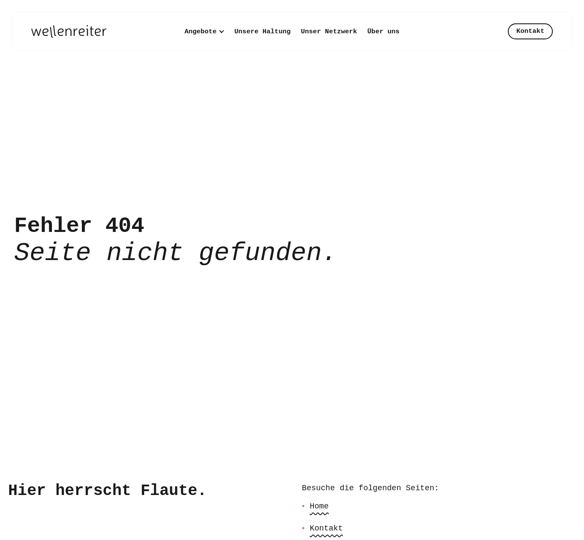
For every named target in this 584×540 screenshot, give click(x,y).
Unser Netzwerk (329, 31)
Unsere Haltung (262, 31)
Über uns (384, 31)
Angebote (200, 31)
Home (319, 506)
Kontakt (530, 31)
